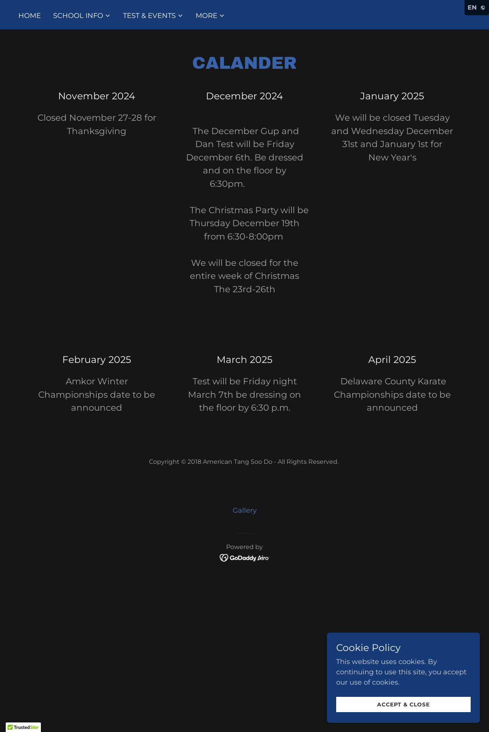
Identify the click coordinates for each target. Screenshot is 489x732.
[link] (245, 557)
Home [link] (29, 15)
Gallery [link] (245, 510)
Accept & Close (403, 704)
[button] (82, 15)
